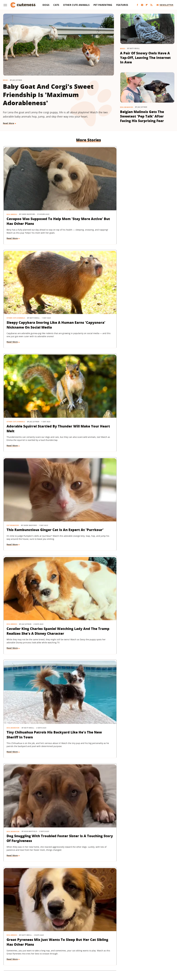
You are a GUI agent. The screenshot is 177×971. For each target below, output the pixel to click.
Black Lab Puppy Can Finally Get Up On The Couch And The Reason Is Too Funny (86, 786)
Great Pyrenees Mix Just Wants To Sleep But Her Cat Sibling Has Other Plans (88, 360)
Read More (8, 123)
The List (123, 949)
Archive (83, 932)
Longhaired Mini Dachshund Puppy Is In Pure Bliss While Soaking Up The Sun (144, 616)
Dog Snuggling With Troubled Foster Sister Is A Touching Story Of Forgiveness (29, 362)
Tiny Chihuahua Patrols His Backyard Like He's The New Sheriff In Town (146, 275)
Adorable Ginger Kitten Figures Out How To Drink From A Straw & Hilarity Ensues (145, 786)
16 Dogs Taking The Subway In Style (30, 696)
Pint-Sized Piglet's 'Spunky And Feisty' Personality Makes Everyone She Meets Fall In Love (146, 447)
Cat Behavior (13, 265)
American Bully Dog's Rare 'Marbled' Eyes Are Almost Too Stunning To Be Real (145, 699)
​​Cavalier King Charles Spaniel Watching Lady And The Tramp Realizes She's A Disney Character (88, 277)
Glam (58, 949)
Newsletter (165, 4)
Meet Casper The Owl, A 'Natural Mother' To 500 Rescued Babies (85, 614)
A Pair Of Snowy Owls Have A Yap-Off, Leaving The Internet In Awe (145, 57)
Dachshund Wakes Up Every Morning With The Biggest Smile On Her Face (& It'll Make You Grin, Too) (88, 701)
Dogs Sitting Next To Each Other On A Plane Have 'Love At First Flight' (145, 869)
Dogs (45, 5)
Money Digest (96, 949)
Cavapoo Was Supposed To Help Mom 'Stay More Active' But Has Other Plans (29, 192)
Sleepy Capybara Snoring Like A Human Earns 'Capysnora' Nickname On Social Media (87, 192)
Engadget (28, 949)
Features (122, 5)
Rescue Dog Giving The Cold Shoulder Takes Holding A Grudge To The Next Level (30, 614)
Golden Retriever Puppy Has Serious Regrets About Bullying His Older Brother (88, 869)
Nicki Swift (110, 949)
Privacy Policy (101, 932)
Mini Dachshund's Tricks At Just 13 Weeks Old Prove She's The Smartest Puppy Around (30, 447)
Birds (122, 48)
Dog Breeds (12, 180)
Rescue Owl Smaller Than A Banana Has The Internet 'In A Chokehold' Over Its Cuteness (88, 447)
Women (133, 949)
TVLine (49, 949)
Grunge (67, 949)
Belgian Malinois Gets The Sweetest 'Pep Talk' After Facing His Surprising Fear (142, 116)
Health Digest (80, 949)
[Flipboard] (147, 5)
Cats (56, 5)
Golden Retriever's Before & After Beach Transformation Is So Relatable (145, 531)
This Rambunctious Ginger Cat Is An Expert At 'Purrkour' (29, 275)
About (70, 932)
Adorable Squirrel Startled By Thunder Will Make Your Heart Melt (146, 190)
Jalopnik (40, 949)
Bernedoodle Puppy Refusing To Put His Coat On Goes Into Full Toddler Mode (28, 786)
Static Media (73, 938)
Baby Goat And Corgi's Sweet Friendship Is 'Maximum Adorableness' (48, 94)
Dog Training (13, 435)
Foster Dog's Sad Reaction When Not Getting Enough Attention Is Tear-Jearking (145, 360)
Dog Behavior (126, 107)
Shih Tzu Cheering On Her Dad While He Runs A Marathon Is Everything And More (28, 871)
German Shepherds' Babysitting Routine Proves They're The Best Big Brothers (88, 531)
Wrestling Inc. (146, 949)
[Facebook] (137, 5)
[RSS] (151, 5)
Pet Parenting (102, 5)
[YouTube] (142, 5)
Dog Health (128, 690)
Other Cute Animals (76, 5)
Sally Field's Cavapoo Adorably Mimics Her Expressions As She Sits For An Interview (30, 531)
